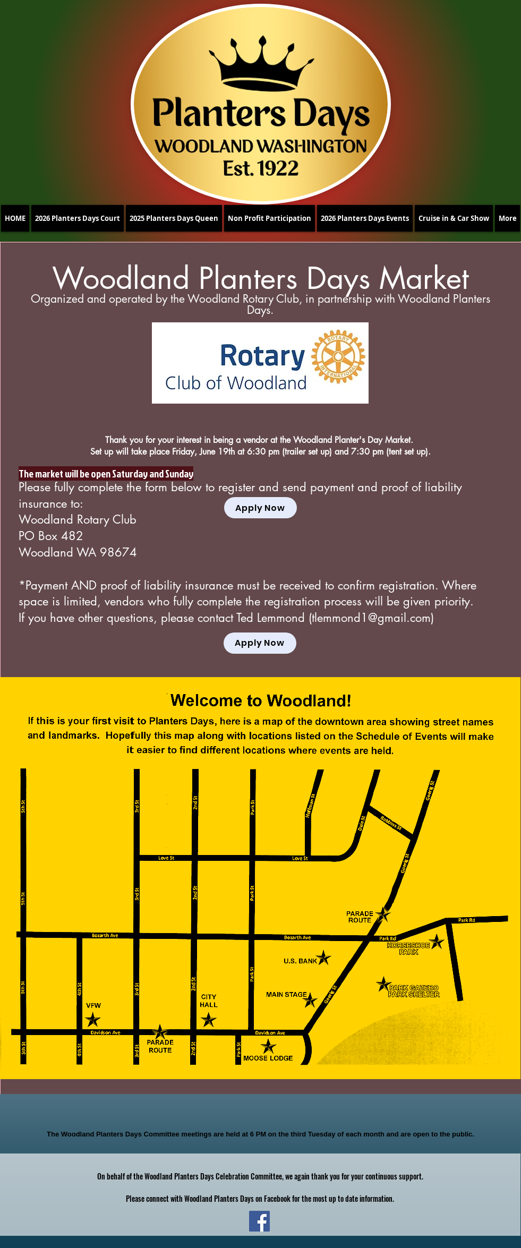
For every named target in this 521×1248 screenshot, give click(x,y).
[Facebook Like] (257, 1112)
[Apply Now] (260, 507)
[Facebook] (259, 1221)
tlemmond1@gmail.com (371, 617)
